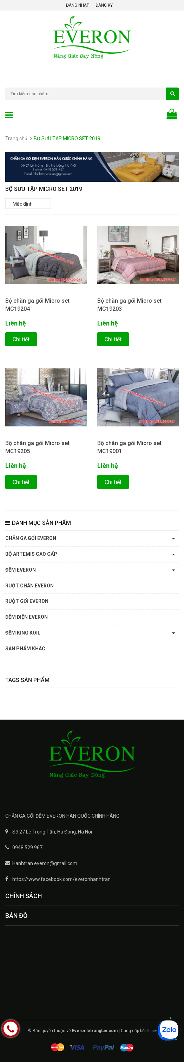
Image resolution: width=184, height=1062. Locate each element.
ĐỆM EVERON (20, 570)
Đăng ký (104, 5)
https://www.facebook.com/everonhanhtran (61, 879)
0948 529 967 (27, 847)
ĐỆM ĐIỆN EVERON (26, 617)
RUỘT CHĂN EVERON (29, 585)
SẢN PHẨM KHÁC (25, 648)
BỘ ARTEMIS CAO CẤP (31, 554)
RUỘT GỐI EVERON (26, 601)
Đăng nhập (77, 5)
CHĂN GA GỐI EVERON (30, 538)
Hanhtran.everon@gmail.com (44, 863)
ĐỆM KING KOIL (22, 633)
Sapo (151, 1030)
